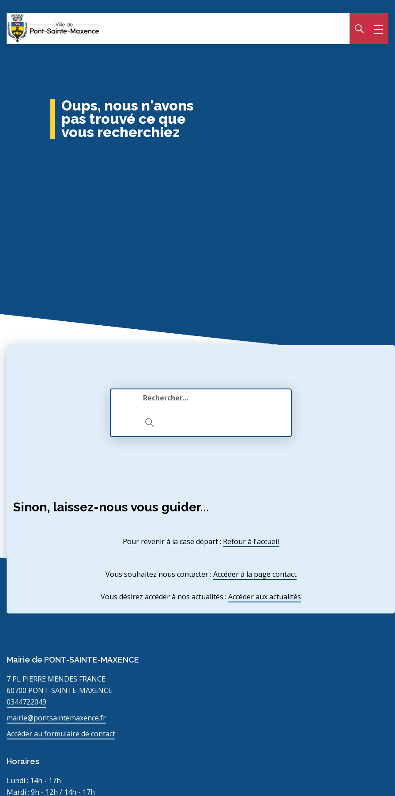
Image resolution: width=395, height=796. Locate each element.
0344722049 (26, 702)
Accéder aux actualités (264, 597)
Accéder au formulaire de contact (61, 734)
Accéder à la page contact (255, 574)
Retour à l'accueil (251, 541)
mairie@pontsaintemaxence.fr (56, 718)
